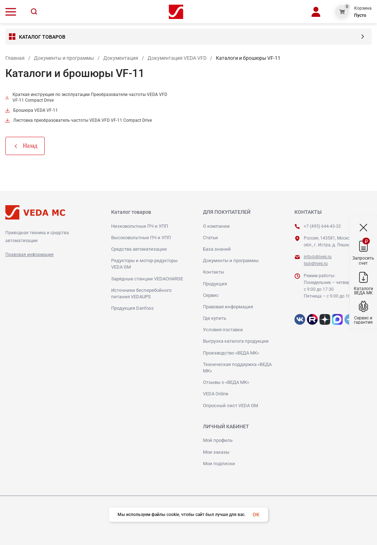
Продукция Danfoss (132, 308)
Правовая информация (29, 254)
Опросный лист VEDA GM (230, 405)
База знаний (217, 249)
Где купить (214, 318)
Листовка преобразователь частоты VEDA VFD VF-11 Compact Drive (78, 120)
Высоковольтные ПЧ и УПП (141, 237)
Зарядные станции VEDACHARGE (147, 278)
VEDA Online (215, 393)
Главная (15, 58)
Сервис (211, 295)
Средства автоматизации (139, 249)
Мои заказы (216, 452)
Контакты (213, 272)
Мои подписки (219, 463)
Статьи (210, 237)
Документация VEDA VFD (177, 58)
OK (256, 514)
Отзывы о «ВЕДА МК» (226, 382)
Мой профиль (218, 440)
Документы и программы (64, 58)
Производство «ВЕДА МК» (231, 353)
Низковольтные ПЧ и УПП (139, 226)
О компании (216, 226)
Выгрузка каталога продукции (236, 341)
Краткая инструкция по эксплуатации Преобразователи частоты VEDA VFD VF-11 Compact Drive (86, 97)
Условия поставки (223, 329)
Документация (120, 58)
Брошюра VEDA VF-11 (31, 110)
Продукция (215, 283)
